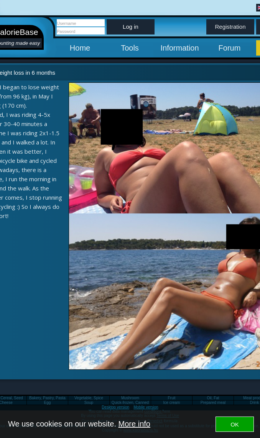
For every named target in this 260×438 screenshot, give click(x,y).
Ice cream (171, 402)
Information (179, 48)
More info (134, 424)
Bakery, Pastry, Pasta (47, 398)
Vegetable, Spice (88, 398)
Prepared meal (213, 402)
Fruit (172, 398)
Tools (130, 48)
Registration (230, 26)
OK (234, 424)
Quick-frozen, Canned (130, 402)
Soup (88, 402)
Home (80, 48)
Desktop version (115, 407)
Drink (254, 402)
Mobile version (145, 407)
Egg (47, 402)
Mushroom (130, 398)
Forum (230, 48)
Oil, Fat (213, 398)
